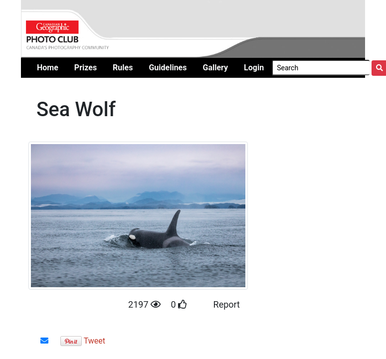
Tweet (94, 341)
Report (226, 304)
